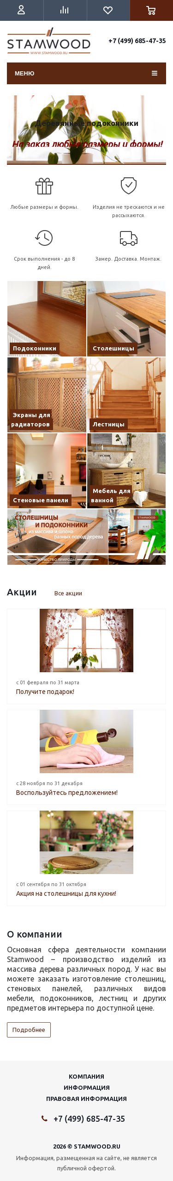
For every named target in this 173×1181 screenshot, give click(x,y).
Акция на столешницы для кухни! (66, 893)
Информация (87, 1087)
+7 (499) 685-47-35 (137, 40)
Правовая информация (86, 1098)
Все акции (68, 593)
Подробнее (28, 1029)
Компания (86, 1076)
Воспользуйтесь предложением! (67, 792)
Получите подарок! (45, 691)
